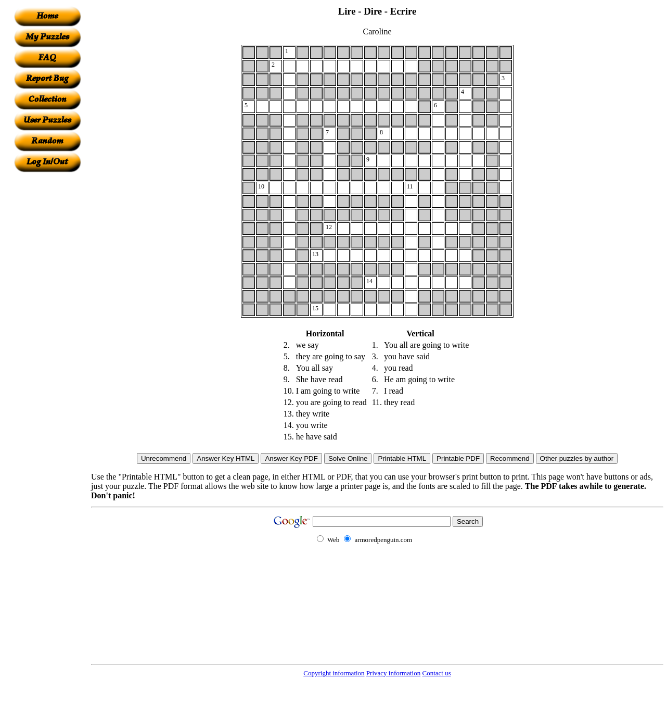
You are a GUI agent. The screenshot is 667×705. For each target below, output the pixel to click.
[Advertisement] (47, 328)
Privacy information (393, 673)
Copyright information (333, 673)
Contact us (436, 673)
